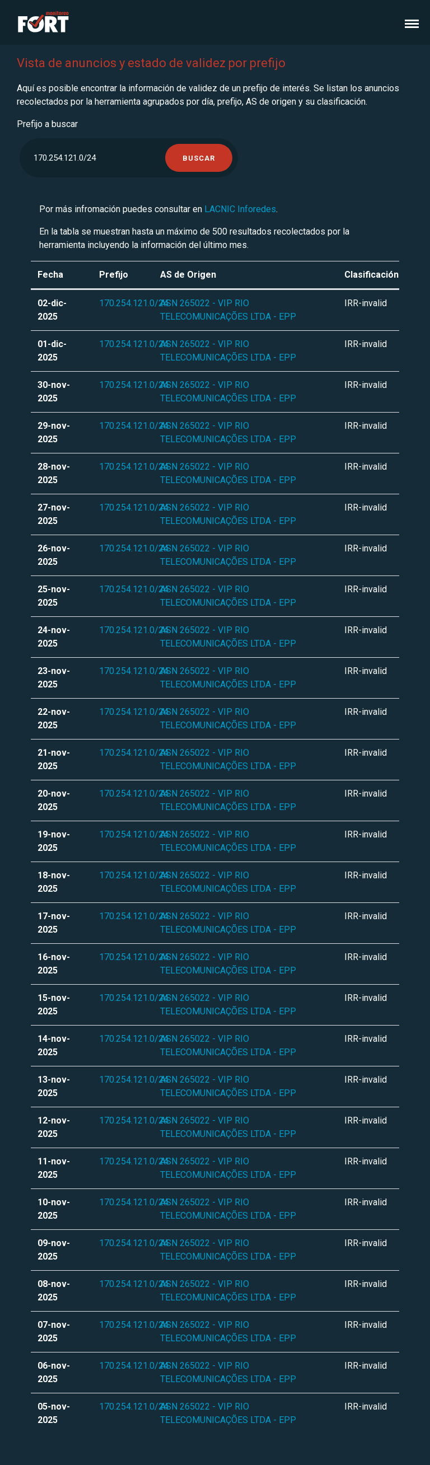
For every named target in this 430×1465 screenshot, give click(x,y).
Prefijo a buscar (47, 124)
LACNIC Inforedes (240, 209)
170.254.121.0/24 (134, 303)
